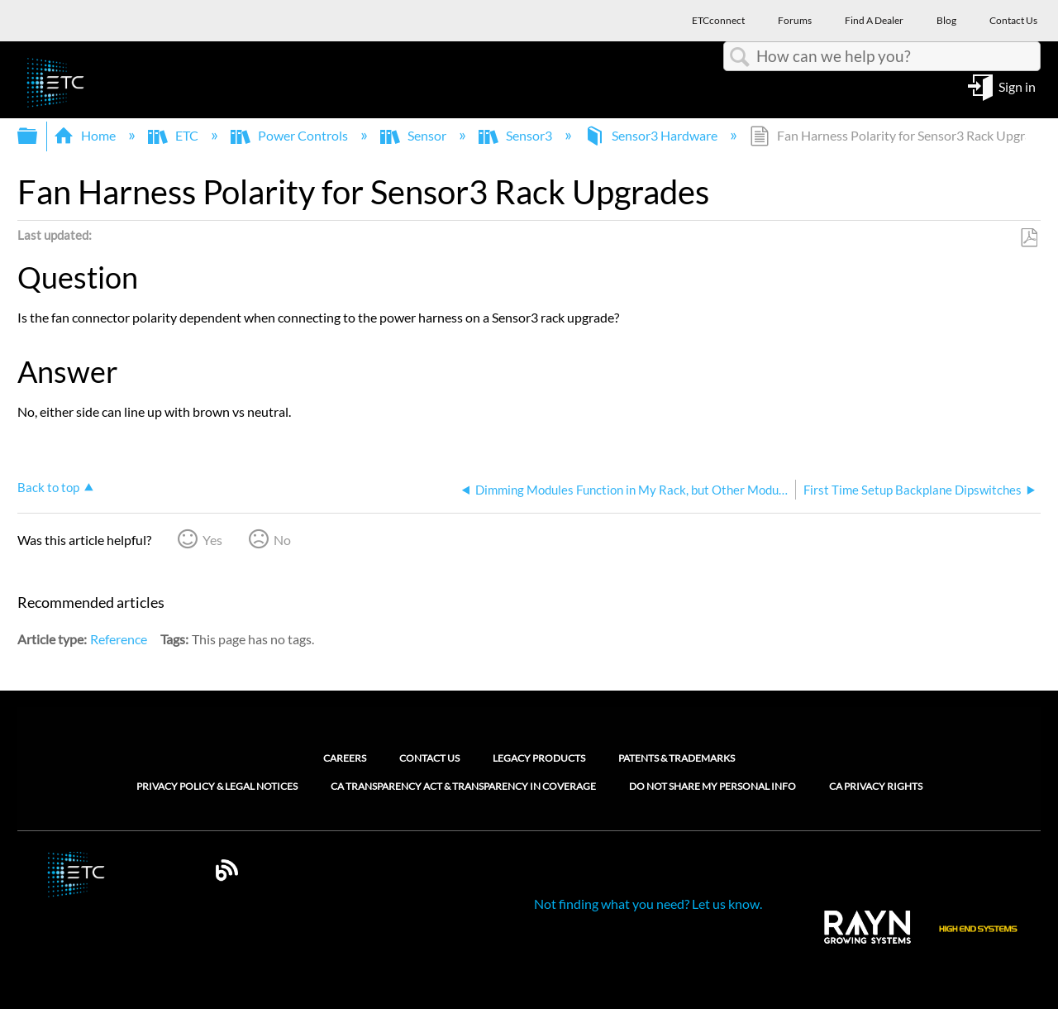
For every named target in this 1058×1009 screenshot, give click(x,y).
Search (739, 57)
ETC (174, 135)
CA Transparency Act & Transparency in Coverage (463, 786)
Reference (118, 639)
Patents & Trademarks (676, 758)
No (282, 540)
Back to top (48, 487)
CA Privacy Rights (875, 786)
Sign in (1017, 85)
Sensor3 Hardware (652, 135)
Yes (212, 540)
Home (86, 135)
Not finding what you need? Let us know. (648, 903)
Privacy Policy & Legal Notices (217, 786)
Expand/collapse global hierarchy (38, 136)
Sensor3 (517, 135)
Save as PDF (1028, 238)
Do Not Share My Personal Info (712, 786)
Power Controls (290, 135)
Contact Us (429, 758)
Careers (344, 758)
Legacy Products (539, 758)
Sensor (414, 135)
